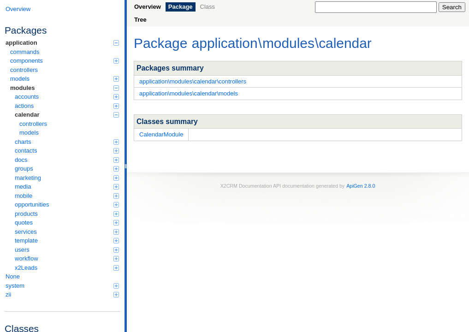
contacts (67, 150)
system (62, 285)
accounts (67, 96)
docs (67, 159)
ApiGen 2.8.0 (360, 186)
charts (67, 141)
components (64, 60)
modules (64, 87)
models (64, 78)
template (67, 240)
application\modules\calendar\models (188, 93)
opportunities (67, 204)
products (67, 213)
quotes (67, 222)
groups (67, 168)
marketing (67, 177)
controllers (24, 69)
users (67, 249)
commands (25, 51)
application (62, 42)
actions (67, 105)
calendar (67, 114)
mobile (67, 195)
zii (62, 294)
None (13, 276)
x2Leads (67, 267)
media (67, 186)
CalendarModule (161, 134)
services (67, 231)
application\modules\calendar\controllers (192, 81)
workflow (67, 258)
